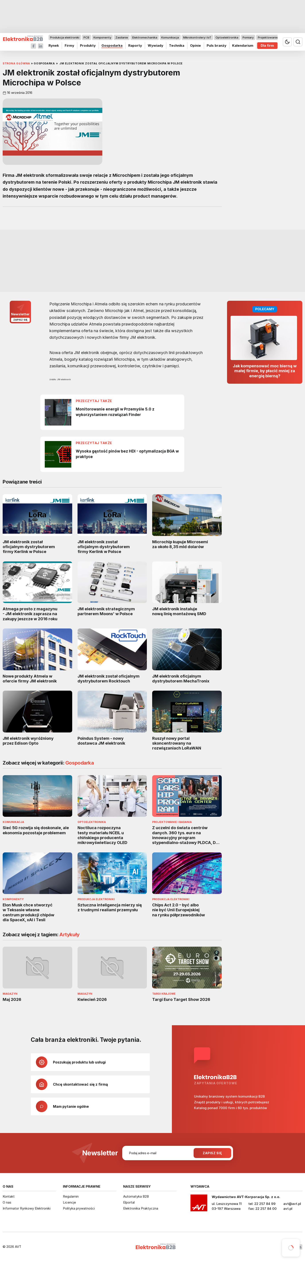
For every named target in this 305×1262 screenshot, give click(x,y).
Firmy (69, 45)
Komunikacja (170, 37)
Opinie (195, 45)
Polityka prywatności (79, 1208)
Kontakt (9, 1196)
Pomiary (248, 37)
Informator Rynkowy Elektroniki (27, 1208)
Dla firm (267, 45)
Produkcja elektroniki (64, 37)
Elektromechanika (144, 37)
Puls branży (216, 45)
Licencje (69, 1202)
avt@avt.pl (292, 1204)
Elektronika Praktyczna (140, 1208)
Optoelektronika (227, 37)
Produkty (88, 45)
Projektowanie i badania (274, 37)
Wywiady (155, 45)
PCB (86, 37)
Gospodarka (111, 45)
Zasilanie (121, 37)
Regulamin (71, 1196)
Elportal (129, 1202)
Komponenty (102, 37)
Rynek (54, 45)
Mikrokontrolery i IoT (197, 37)
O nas (7, 1202)
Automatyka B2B (136, 1196)
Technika (176, 45)
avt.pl (287, 1208)
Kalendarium (242, 45)
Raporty (135, 45)
